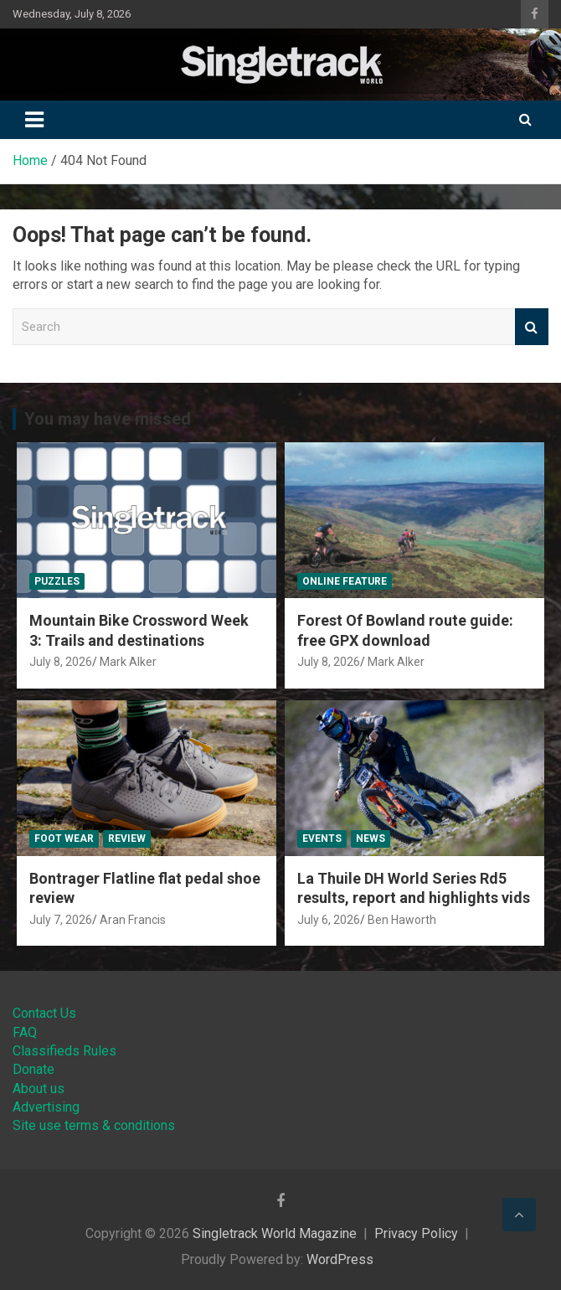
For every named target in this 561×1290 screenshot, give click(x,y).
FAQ (25, 1032)
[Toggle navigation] (34, 120)
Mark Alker (128, 661)
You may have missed (107, 419)
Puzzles (57, 581)
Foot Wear (64, 838)
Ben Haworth (402, 919)
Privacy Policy (416, 1233)
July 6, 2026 (328, 919)
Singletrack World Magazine (275, 1233)
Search (531, 327)
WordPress (339, 1259)
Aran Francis (133, 919)
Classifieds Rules (64, 1051)
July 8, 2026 (60, 661)
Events (322, 838)
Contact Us (44, 1013)
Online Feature (344, 581)
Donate (33, 1069)
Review (127, 838)
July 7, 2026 (60, 919)
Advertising (46, 1107)
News (370, 838)
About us (38, 1088)
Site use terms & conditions (94, 1125)
